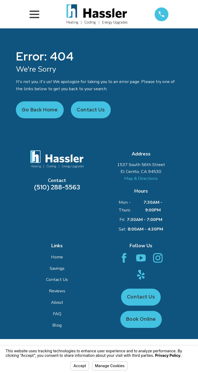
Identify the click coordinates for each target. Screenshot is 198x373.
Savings (57, 268)
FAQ (57, 314)
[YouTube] (141, 258)
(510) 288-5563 (57, 187)
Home (57, 257)
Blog (57, 325)
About (57, 302)
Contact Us (91, 109)
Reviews (57, 291)
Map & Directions (141, 178)
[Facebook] (124, 258)
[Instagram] (158, 258)
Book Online (141, 319)
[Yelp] (141, 274)
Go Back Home (40, 109)
